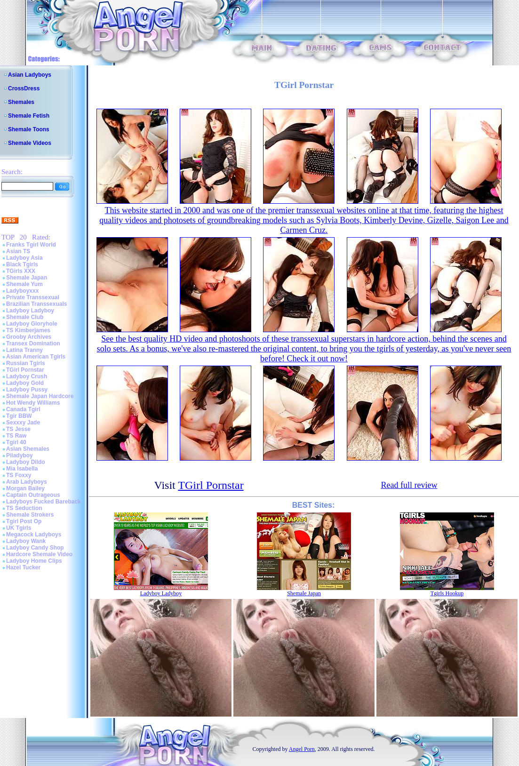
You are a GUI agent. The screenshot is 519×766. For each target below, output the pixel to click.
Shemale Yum (24, 284)
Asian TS (18, 251)
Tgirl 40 (16, 442)
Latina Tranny (24, 350)
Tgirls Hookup (447, 593)
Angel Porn (302, 749)
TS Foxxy (18, 475)
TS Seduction (24, 508)
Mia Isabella (22, 468)
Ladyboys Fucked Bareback (43, 501)
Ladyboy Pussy (27, 389)
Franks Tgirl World (31, 244)
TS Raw (16, 435)
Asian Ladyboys (29, 75)
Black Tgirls (22, 264)
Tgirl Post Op (23, 521)
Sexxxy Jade (23, 422)
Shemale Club (24, 317)
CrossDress (24, 88)
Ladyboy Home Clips (34, 561)
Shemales (21, 102)
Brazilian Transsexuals (36, 304)
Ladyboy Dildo (25, 462)
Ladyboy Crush (26, 376)
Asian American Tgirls (35, 356)
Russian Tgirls (25, 363)
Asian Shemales (27, 449)
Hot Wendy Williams (33, 402)
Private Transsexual (32, 297)
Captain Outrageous (33, 495)
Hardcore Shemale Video (39, 554)
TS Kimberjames (28, 330)
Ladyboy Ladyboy (30, 310)
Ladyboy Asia (24, 258)
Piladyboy (19, 455)
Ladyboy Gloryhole (31, 323)
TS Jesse (18, 429)
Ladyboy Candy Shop (35, 547)
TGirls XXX (20, 271)
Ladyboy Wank (26, 541)
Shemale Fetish (28, 115)
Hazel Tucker (23, 567)
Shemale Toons (28, 129)
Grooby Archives (28, 337)
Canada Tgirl (23, 409)
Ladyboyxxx (22, 290)
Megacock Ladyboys (33, 534)
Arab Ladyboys (26, 482)
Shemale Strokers (30, 514)
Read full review (409, 485)
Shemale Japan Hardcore (39, 396)
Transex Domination (33, 343)
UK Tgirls (18, 528)
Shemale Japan (26, 277)
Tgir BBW (19, 416)
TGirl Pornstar (25, 370)
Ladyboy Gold (25, 383)
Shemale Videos (29, 143)
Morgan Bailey (25, 488)
